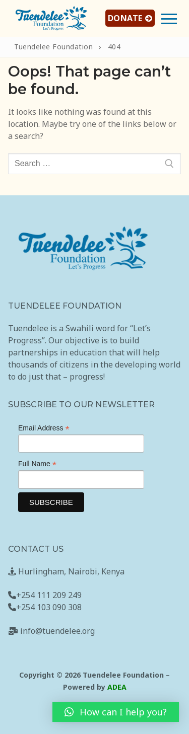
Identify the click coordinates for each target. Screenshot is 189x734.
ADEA (117, 687)
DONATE (130, 18)
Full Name (37, 464)
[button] (115, 712)
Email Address (44, 428)
